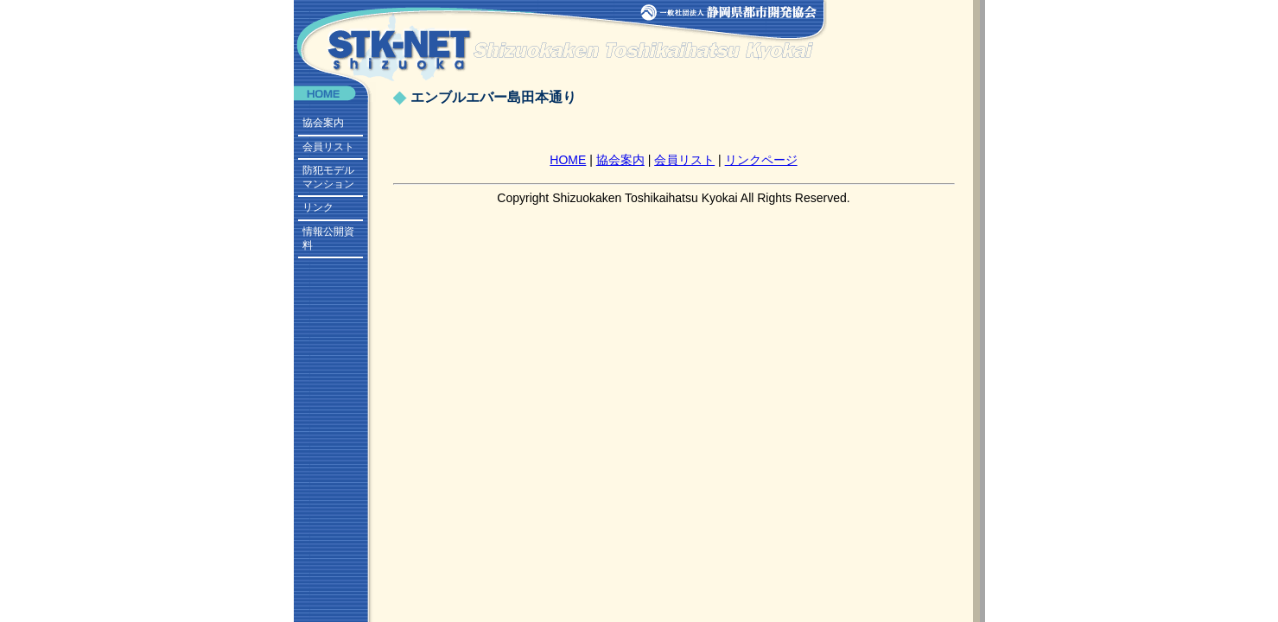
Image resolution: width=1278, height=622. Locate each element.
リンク (318, 207)
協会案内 (323, 123)
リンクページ (761, 160)
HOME (568, 160)
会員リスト (328, 147)
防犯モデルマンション (328, 177)
